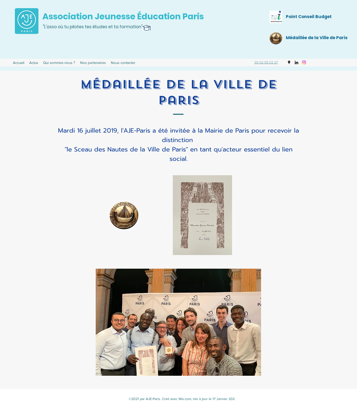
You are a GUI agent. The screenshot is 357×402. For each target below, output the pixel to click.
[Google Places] (289, 62)
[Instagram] (303, 62)
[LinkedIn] (296, 62)
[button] (59, 62)
